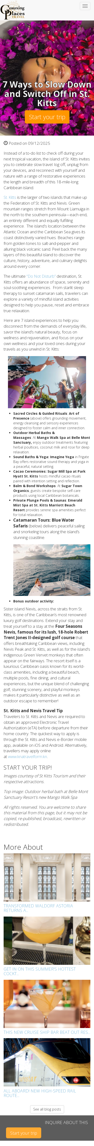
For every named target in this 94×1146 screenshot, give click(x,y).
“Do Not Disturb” (41, 276)
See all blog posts (47, 1109)
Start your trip (47, 117)
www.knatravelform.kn (27, 756)
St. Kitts (10, 197)
